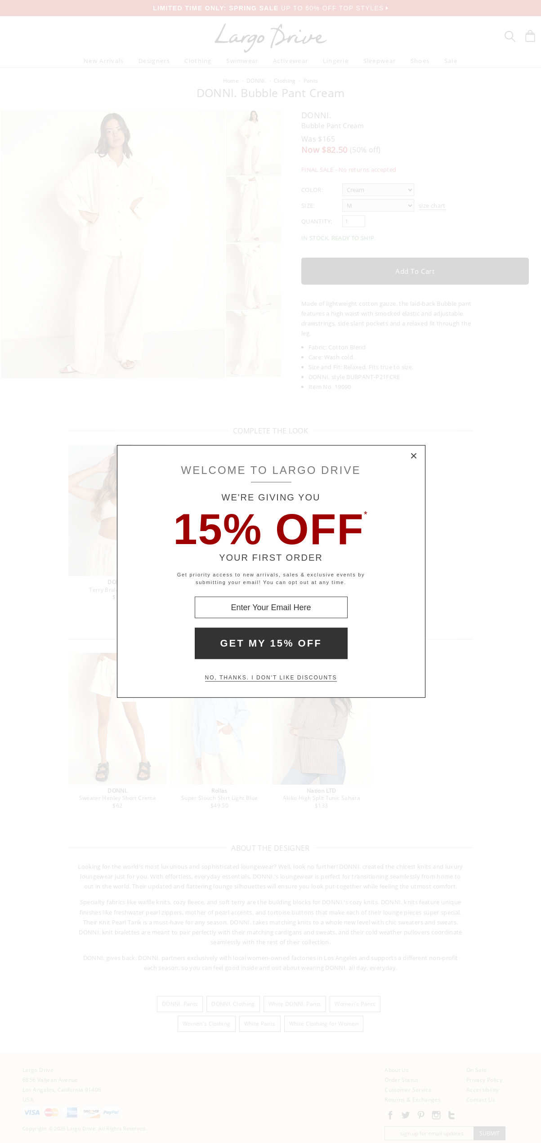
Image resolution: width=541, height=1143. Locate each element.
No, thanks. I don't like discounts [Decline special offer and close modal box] (271, 677)
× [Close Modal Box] (414, 456)
